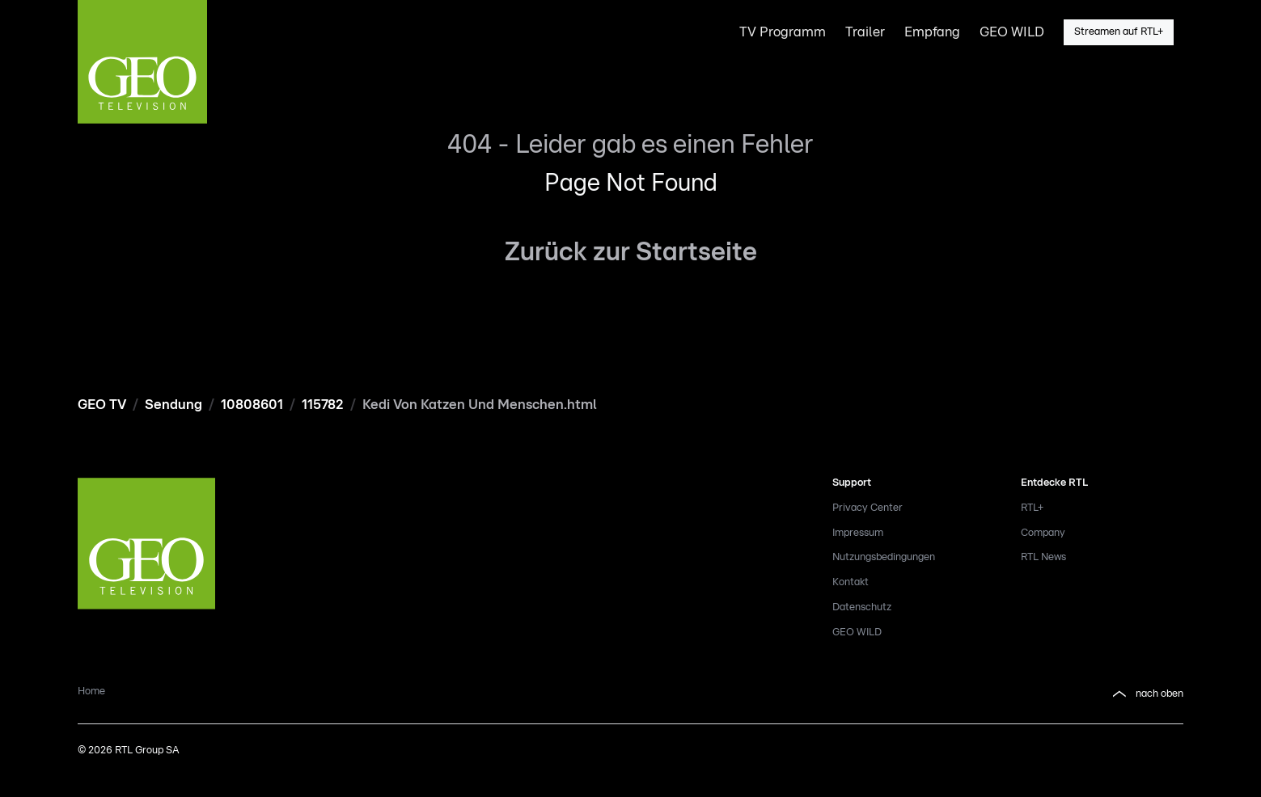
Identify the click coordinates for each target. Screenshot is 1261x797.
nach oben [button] (1146, 694)
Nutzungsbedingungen (883, 557)
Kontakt (850, 582)
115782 (323, 404)
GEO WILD (857, 632)
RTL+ (1032, 508)
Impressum (857, 533)
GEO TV (102, 404)
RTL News (1043, 557)
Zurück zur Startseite (631, 252)
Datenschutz (861, 607)
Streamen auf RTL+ (1118, 32)
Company (1043, 533)
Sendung (173, 404)
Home (91, 691)
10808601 (252, 404)
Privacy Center (867, 508)
